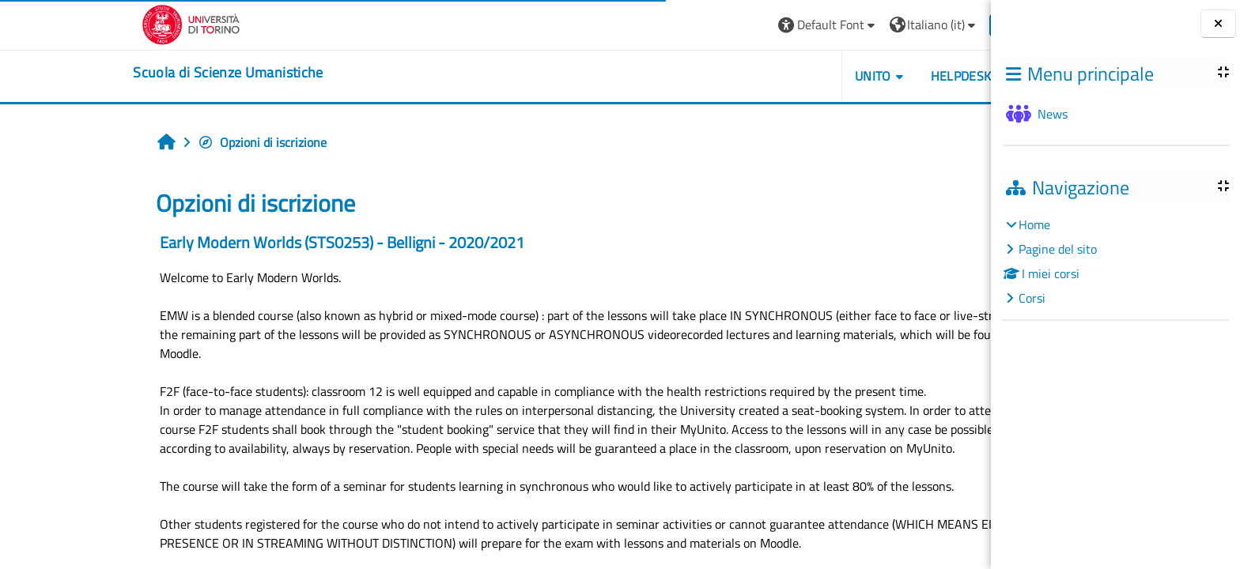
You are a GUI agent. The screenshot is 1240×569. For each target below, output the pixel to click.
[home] (131, 72)
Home (1034, 224)
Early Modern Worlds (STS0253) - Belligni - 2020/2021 (245, 242)
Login (919, 24)
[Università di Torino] (94, 22)
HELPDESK (864, 75)
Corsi (1032, 297)
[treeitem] (1115, 261)
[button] (731, 25)
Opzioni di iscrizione (165, 142)
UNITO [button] (776, 75)
